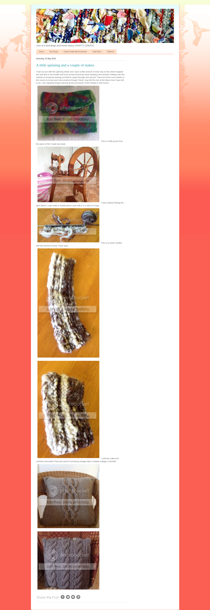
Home (41, 52)
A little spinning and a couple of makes (65, 65)
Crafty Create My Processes (75, 52)
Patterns (110, 52)
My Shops (54, 52)
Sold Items (97, 52)
